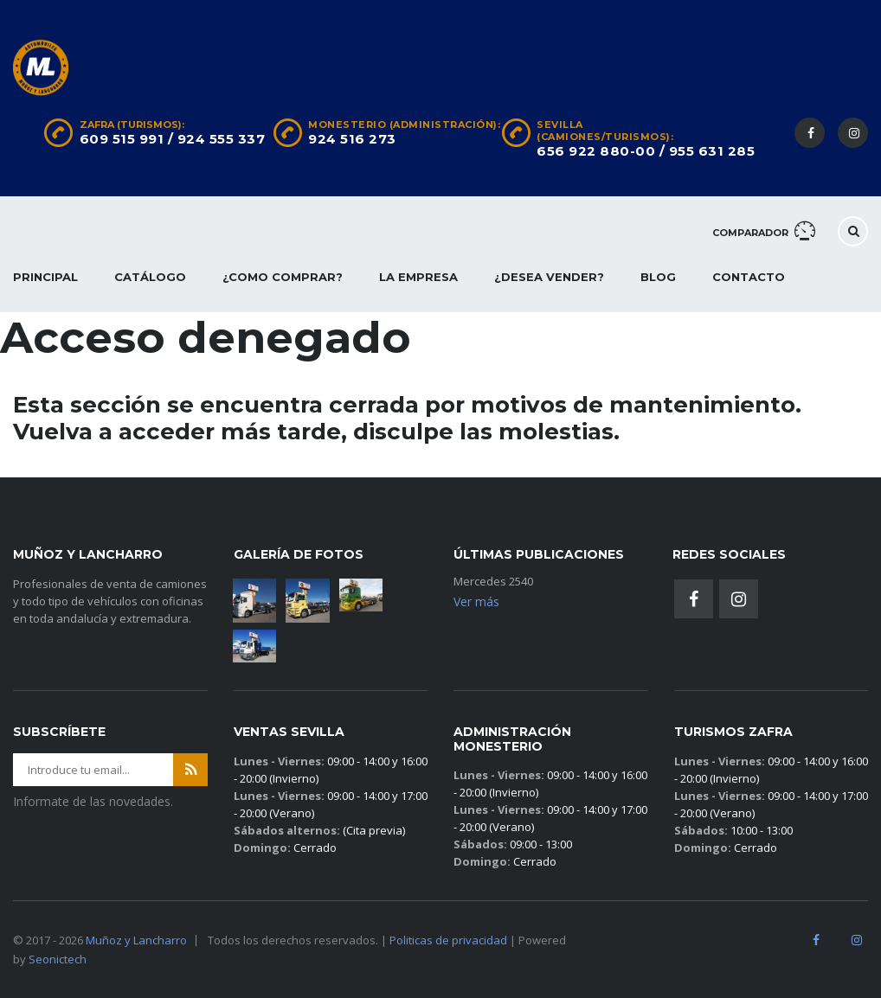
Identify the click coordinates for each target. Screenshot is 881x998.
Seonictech (58, 959)
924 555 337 (221, 139)
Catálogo (150, 277)
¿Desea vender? (549, 277)
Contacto (748, 277)
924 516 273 (352, 139)
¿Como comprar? (282, 277)
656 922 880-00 (596, 151)
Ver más (476, 601)
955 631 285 (712, 151)
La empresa (418, 277)
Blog (658, 277)
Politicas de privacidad (448, 940)
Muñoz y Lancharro (136, 940)
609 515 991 (122, 139)
